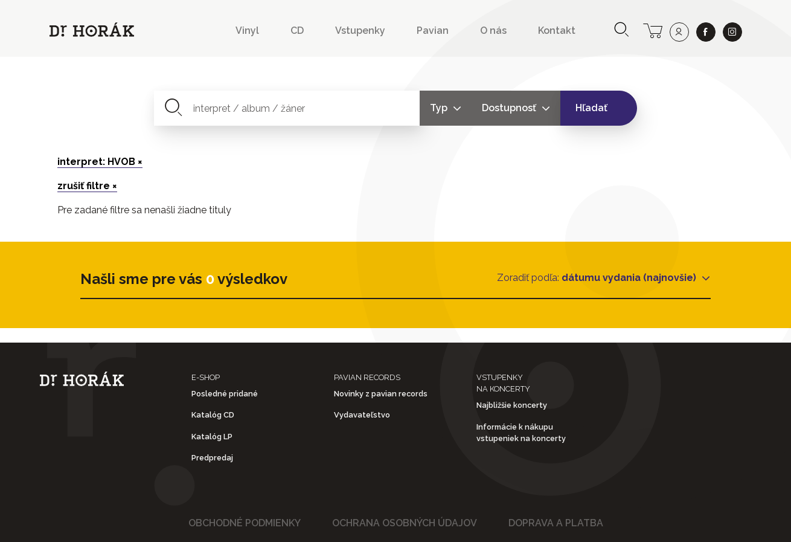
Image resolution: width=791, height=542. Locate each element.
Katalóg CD (212, 414)
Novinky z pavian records (381, 393)
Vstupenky (360, 30)
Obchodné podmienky (244, 523)
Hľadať (591, 108)
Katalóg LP (211, 436)
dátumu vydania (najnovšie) (630, 277)
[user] (679, 32)
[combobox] (287, 108)
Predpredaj (212, 457)
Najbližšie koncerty (511, 405)
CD (297, 30)
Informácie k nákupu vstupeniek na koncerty (521, 432)
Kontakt (556, 30)
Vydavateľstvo (362, 414)
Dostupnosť (510, 108)
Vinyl (247, 30)
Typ (440, 108)
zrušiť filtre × (87, 186)
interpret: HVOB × (100, 161)
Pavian (433, 30)
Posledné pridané (224, 393)
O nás (493, 30)
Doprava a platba (555, 523)
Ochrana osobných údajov (404, 523)
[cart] (652, 29)
